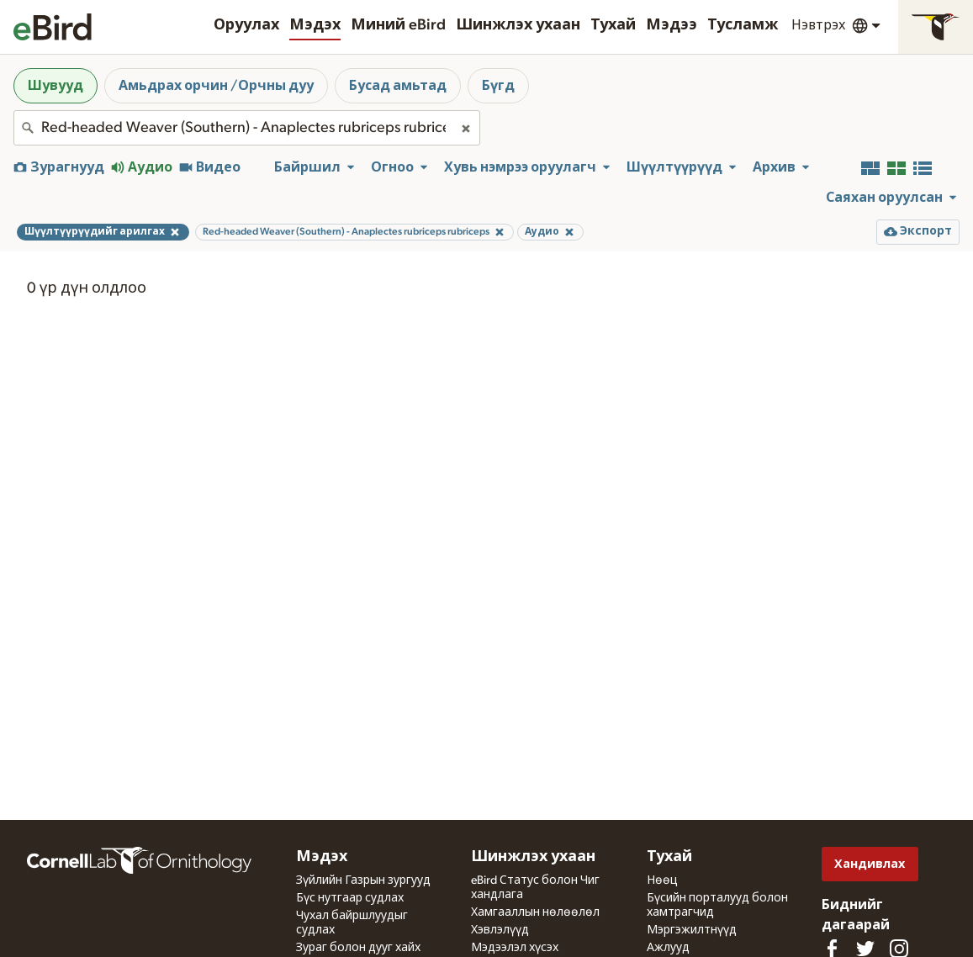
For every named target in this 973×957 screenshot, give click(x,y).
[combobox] (246, 128)
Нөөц (662, 880)
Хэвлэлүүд (500, 930)
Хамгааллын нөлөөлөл (535, 912)
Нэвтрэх (818, 25)
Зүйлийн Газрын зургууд (363, 880)
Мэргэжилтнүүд (692, 930)
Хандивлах (869, 864)
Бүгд (498, 86)
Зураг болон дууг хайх (358, 948)
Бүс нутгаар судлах (350, 898)
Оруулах (246, 25)
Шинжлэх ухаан (518, 25)
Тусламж (742, 25)
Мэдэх (315, 25)
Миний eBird (398, 25)
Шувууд (55, 86)
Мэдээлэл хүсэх (514, 948)
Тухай (613, 25)
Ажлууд (668, 948)
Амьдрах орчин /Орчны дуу (216, 86)
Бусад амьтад (398, 86)
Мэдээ (671, 25)
